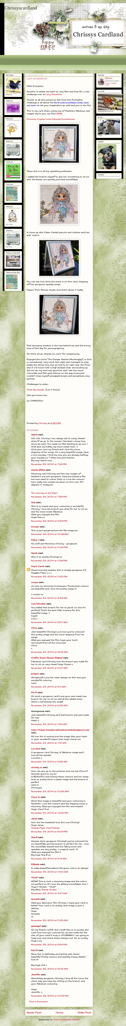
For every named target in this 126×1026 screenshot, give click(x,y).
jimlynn (35, 673)
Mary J (35, 540)
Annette (35, 899)
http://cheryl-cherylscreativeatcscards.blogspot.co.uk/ (60, 730)
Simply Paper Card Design (45, 828)
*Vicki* (34, 877)
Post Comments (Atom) (67, 1019)
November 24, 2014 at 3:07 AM (49, 622)
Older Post (84, 1012)
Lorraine (35, 748)
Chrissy (109, 78)
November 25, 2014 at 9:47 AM (49, 893)
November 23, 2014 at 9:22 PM (49, 521)
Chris (34, 628)
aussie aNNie (38, 470)
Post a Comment (38, 1001)
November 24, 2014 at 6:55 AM (49, 705)
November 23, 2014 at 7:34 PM (49, 464)
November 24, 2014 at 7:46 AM (49, 724)
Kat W (34, 950)
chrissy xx (36, 767)
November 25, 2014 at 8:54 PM (49, 944)
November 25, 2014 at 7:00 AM (49, 872)
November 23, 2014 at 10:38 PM (49, 534)
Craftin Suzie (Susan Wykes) (47, 658)
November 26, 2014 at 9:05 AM (49, 969)
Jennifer (35, 974)
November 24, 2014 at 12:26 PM (49, 813)
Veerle (34, 434)
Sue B (34, 837)
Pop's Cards (37, 566)
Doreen (35, 526)
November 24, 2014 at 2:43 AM (49, 598)
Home (59, 1012)
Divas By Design (35, 389)
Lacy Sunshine (54, 94)
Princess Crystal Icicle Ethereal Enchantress (51, 119)
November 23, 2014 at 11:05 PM (49, 547)
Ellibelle (35, 864)
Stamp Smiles (49, 889)
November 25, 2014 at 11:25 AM (49, 920)
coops (34, 582)
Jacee (34, 818)
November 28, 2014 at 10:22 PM (50, 996)
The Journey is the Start (44, 493)
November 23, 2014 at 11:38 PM (49, 560)
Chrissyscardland (20, 7)
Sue (33, 502)
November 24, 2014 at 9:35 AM (49, 761)
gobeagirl (36, 926)
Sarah (34, 553)
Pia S (34, 692)
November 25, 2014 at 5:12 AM (49, 858)
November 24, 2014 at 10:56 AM (50, 791)
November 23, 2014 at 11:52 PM (49, 576)
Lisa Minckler (38, 603)
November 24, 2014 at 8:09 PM (49, 831)
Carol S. (35, 797)
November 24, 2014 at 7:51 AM (48, 743)
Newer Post (34, 1012)
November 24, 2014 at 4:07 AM (49, 668)
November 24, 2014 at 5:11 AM (48, 686)
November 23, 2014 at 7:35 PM (49, 496)
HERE (59, 113)
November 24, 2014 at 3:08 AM (49, 652)
